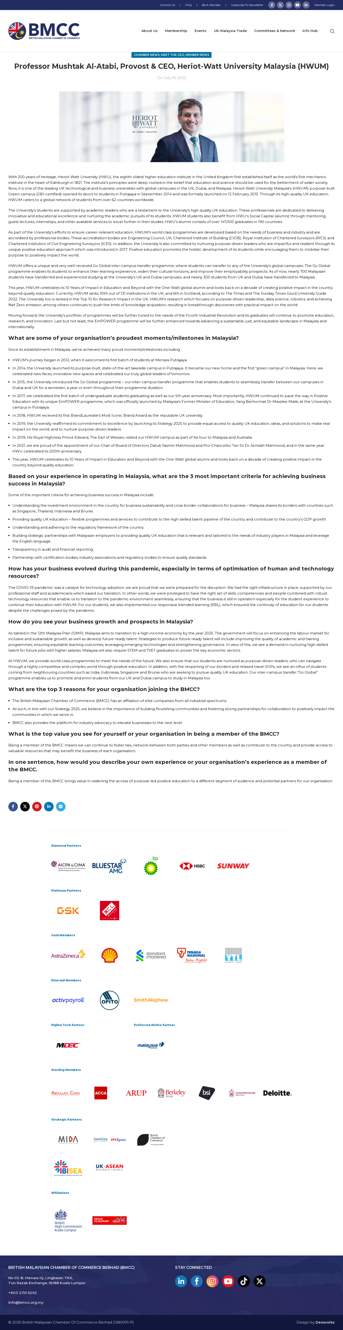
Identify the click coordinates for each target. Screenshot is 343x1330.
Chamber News (147, 55)
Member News (197, 55)
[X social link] (280, 5)
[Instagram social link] (289, 5)
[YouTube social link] (297, 5)
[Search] (332, 31)
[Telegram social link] (61, 806)
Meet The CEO (172, 55)
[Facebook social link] (271, 5)
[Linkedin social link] (306, 5)
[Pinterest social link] (37, 806)
